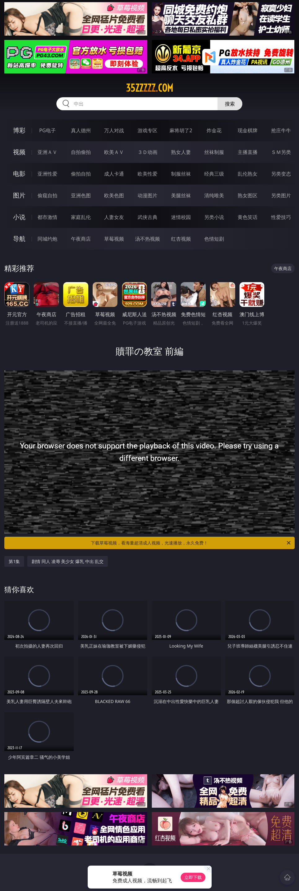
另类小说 (214, 217)
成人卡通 (114, 173)
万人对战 (114, 130)
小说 (19, 217)
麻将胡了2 (180, 130)
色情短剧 (214, 238)
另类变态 (281, 173)
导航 (19, 238)
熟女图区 (247, 195)
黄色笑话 (247, 217)
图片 (19, 195)
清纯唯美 (214, 195)
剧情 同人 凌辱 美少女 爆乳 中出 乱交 (67, 561)
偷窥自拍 (47, 195)
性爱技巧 (281, 217)
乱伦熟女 (247, 173)
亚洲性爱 (47, 173)
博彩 (19, 130)
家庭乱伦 (81, 217)
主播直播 (247, 152)
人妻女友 (114, 217)
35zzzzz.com (149, 88)
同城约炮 (47, 238)
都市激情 (47, 217)
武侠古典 (147, 217)
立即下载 (193, 877)
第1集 (14, 561)
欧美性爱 (147, 173)
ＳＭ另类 (281, 152)
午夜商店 (81, 238)
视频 (19, 152)
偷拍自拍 (81, 173)
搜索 (230, 103)
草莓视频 (114, 238)
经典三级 (214, 173)
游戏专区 (147, 130)
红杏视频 (181, 238)
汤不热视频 (147, 238)
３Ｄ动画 (147, 152)
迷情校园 (181, 217)
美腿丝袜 (181, 195)
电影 (19, 173)
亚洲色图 (81, 195)
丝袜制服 (214, 152)
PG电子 (47, 130)
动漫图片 (147, 195)
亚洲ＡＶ (47, 152)
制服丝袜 (181, 173)
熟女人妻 (181, 152)
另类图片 (281, 195)
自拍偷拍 (81, 152)
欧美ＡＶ (114, 152)
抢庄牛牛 (281, 130)
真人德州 (81, 130)
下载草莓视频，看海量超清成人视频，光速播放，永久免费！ (191, 543)
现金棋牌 (247, 130)
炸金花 (214, 130)
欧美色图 (114, 195)
